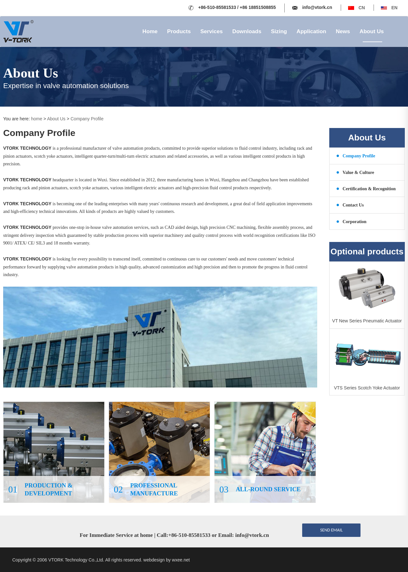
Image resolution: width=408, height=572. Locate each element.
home (36, 118)
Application (311, 31)
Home (150, 31)
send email (331, 530)
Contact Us (350, 205)
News (343, 31)
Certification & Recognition (366, 188)
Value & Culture (355, 172)
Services (211, 31)
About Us (372, 31)
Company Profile (87, 118)
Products (179, 31)
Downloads (246, 31)
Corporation (351, 221)
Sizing (279, 31)
